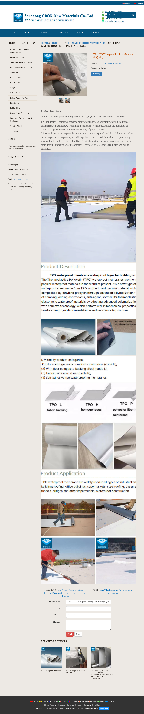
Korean (92, 701)
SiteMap (97, 705)
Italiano (62, 701)
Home (14, 33)
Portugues (72, 701)
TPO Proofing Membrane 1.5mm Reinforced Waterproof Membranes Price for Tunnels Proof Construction (64, 593)
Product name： (55, 602)
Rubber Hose (15, 108)
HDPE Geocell (16, 78)
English (126, 3)
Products (45, 33)
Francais (53, 701)
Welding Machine (17, 126)
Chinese (138, 3)
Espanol (44, 701)
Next (83, 75)
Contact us (96, 33)
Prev (46, 75)
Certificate (63, 33)
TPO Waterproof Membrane (85, 43)
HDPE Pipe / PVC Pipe (19, 98)
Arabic (101, 701)
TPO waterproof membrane (51, 671)
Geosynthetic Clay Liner (19, 113)
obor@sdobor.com (21, 179)
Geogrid (13, 88)
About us (29, 33)
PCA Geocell (15, 83)
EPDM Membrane (17, 57)
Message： (57, 622)
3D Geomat (14, 131)
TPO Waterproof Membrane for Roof (76, 672)
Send (70, 634)
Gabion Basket (15, 93)
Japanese (83, 701)
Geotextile (14, 73)
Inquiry (79, 33)
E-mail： (58, 615)
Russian (109, 701)
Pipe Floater (14, 103)
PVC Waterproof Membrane (21, 67)
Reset (78, 634)
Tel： (60, 608)
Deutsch (34, 701)
